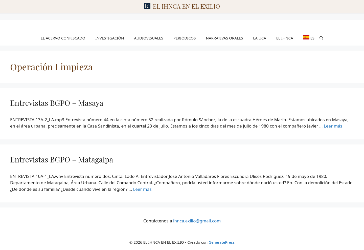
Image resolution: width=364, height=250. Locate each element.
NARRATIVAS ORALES (224, 37)
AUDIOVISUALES (148, 37)
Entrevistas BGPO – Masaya (56, 103)
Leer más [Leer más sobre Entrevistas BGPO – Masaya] (333, 126)
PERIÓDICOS (184, 37)
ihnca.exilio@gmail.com (197, 221)
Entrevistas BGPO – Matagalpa (61, 159)
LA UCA (259, 37)
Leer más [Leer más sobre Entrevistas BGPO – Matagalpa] (142, 189)
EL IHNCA (284, 37)
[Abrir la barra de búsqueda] (321, 38)
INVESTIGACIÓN (109, 37)
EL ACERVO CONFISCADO (63, 37)
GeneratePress (222, 242)
